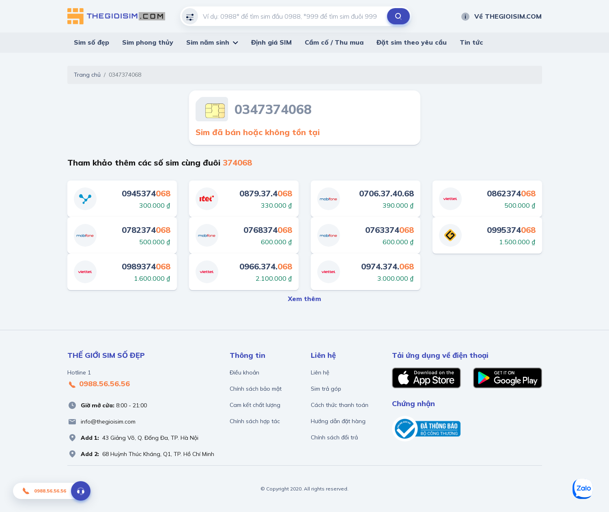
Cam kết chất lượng (255, 405)
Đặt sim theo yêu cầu (412, 42)
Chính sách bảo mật (256, 388)
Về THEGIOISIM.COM (501, 16)
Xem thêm (304, 299)
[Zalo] (582, 489)
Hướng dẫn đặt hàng (338, 421)
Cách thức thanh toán (339, 405)
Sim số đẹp (91, 42)
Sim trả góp (326, 388)
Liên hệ (320, 372)
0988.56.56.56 (98, 384)
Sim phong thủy (147, 42)
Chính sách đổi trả (334, 437)
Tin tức (471, 42)
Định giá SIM (271, 42)
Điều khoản (244, 372)
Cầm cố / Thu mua (334, 42)
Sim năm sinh (207, 42)
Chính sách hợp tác (255, 421)
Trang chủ (87, 74)
